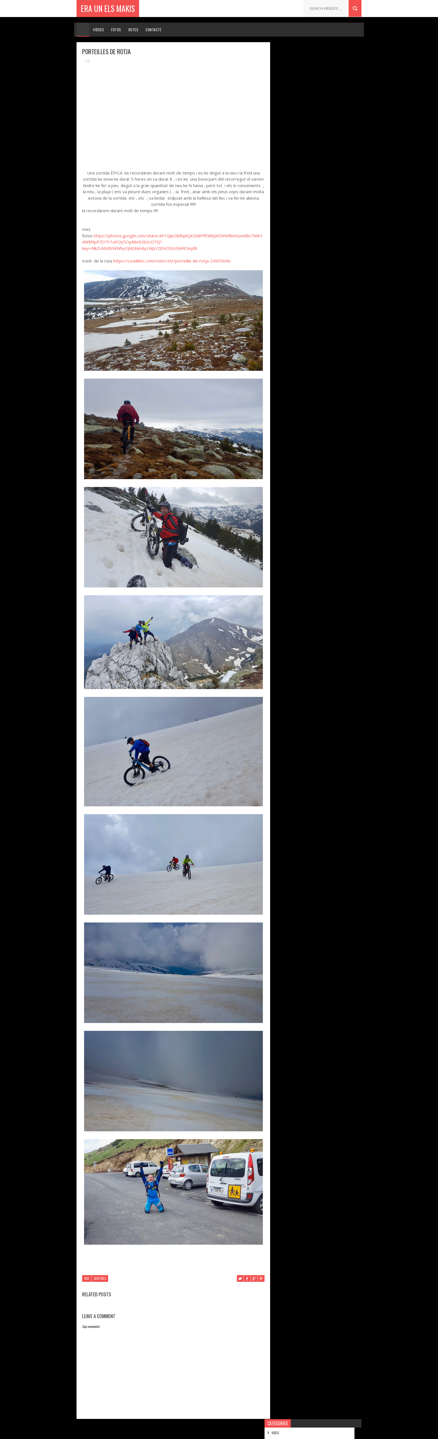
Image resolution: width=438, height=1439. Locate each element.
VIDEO (283, 56)
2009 (286, 331)
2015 (285, 284)
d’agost (292, 175)
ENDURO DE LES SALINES (320, 433)
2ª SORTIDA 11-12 (316, 457)
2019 (285, 129)
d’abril (291, 235)
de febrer (294, 251)
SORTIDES (100, 1278)
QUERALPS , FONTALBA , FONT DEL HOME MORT (319, 192)
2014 (286, 292)
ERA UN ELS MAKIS (108, 8)
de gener (293, 258)
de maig (292, 183)
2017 (285, 268)
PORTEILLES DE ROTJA (304, 202)
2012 (285, 308)
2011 (285, 316)
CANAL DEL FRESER (301, 210)
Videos (98, 29)
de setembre (296, 167)
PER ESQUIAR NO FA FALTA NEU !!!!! (327, 409)
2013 (285, 300)
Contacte (153, 29)
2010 (285, 324)
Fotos (116, 29)
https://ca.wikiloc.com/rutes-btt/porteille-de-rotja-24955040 (171, 261)
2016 (285, 276)
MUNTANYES (286, 93)
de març (293, 243)
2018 (285, 137)
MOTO (283, 84)
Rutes (133, 29)
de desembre (297, 144)
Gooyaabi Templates (258, 1432)
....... (307, 385)
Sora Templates (196, 1432)
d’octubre (294, 159)
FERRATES (285, 103)
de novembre (297, 151)
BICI (86, 1278)
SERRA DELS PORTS (302, 218)
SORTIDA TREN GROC (302, 225)
